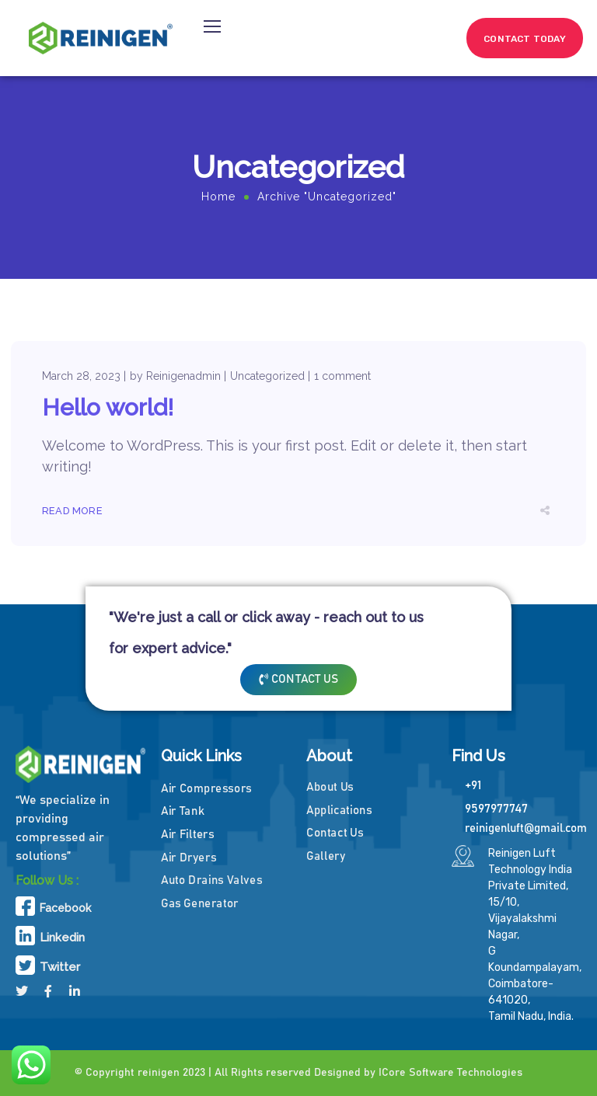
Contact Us (334, 833)
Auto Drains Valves (211, 880)
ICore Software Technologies (450, 1072)
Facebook (65, 908)
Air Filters (187, 834)
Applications (339, 810)
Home (218, 196)
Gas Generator (200, 903)
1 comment (342, 376)
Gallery (325, 856)
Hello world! (107, 407)
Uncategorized (267, 376)
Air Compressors (206, 788)
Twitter (60, 967)
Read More (72, 511)
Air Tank (182, 811)
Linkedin (62, 938)
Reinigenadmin (183, 376)
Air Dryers (188, 857)
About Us (330, 787)
